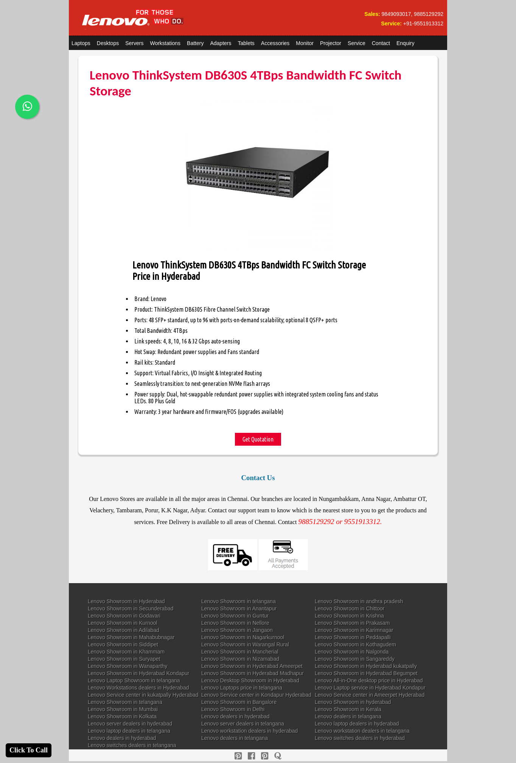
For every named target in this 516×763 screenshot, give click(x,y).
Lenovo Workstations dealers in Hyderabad (138, 688)
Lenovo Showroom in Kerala (348, 709)
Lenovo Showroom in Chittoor (349, 608)
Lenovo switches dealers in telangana (132, 745)
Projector (330, 43)
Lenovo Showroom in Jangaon (237, 630)
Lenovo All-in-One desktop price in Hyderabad (369, 680)
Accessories (275, 43)
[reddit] (264, 756)
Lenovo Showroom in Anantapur (239, 608)
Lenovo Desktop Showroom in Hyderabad (250, 680)
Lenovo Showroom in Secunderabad (131, 608)
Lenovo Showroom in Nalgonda (352, 652)
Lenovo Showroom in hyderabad (353, 702)
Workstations (165, 43)
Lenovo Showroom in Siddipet (123, 644)
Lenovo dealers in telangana (348, 716)
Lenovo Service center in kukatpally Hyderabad (143, 695)
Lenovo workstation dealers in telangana (362, 731)
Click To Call (28, 750)
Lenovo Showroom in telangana (238, 601)
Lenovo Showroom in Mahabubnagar (131, 637)
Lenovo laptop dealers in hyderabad (357, 724)
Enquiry (405, 43)
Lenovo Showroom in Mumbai (123, 709)
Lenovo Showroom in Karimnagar (354, 630)
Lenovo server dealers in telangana (242, 724)
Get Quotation (258, 439)
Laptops (80, 43)
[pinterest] (238, 756)
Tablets (246, 43)
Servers (134, 43)
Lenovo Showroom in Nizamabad (240, 659)
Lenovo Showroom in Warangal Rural (245, 644)
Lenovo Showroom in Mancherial (239, 652)
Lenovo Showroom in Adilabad (123, 630)
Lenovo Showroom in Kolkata (122, 716)
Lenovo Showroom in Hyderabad (126, 601)
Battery (195, 43)
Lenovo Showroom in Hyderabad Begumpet (366, 673)
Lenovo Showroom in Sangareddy (355, 659)
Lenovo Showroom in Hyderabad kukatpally (366, 666)
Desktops (108, 43)
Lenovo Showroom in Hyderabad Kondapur (139, 673)
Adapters (220, 43)
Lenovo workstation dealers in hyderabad (249, 731)
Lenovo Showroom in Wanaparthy (127, 666)
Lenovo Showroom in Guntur (235, 616)
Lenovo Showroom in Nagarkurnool (242, 637)
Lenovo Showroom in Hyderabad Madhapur (252, 673)
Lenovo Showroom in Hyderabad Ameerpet (252, 666)
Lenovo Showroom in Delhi (232, 709)
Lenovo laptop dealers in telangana (129, 731)
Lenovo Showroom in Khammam (126, 652)
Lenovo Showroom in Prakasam (352, 623)
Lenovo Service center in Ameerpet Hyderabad (369, 695)
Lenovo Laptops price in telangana (241, 688)
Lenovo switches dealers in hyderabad (360, 738)
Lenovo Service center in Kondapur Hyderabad (256, 695)
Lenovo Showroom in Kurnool (122, 623)
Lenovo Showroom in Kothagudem (355, 644)
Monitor (305, 43)
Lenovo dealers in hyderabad (235, 716)
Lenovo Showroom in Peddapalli (353, 637)
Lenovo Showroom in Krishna (349, 616)
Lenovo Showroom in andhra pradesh (359, 601)
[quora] (277, 756)
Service (356, 43)
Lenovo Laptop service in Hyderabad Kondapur (370, 688)
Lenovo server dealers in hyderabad (130, 724)
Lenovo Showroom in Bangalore (239, 702)
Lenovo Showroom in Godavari (124, 616)
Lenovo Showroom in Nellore (235, 623)
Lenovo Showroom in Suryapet (124, 659)
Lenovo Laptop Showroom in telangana (134, 680)
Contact (381, 43)
